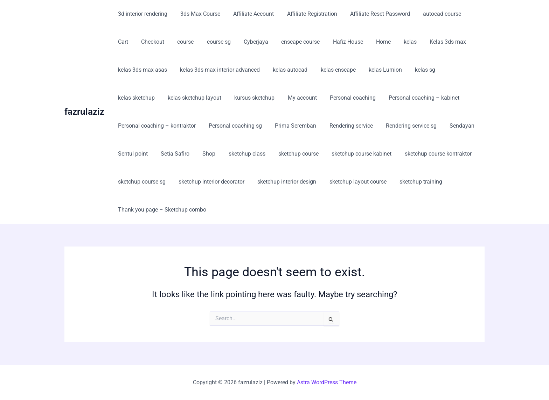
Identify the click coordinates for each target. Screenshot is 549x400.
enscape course (269, 41)
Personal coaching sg (232, 125)
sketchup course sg (141, 181)
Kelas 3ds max (409, 41)
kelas (373, 41)
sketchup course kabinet (351, 153)
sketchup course (290, 153)
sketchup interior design (282, 181)
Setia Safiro (172, 153)
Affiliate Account (249, 13)
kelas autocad (285, 69)
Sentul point (132, 153)
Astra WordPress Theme (326, 382)
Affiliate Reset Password (372, 13)
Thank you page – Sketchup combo (161, 209)
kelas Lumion (377, 69)
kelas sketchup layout (144, 97)
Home (348, 41)
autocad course (432, 13)
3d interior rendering (141, 13)
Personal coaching (296, 97)
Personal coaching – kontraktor (156, 125)
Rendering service (344, 125)
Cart (467, 13)
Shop (204, 153)
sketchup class (240, 153)
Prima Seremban (291, 125)
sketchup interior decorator (209, 181)
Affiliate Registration (305, 13)
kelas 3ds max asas (141, 69)
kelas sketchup (454, 69)
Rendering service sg (402, 125)
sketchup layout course (351, 181)
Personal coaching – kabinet (366, 97)
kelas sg (415, 69)
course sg (191, 41)
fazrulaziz (84, 111)
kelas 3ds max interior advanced (217, 69)
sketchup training (412, 181)
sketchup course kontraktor (425, 153)
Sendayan (451, 125)
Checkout (128, 41)
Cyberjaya (226, 41)
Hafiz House (314, 41)
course (159, 41)
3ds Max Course (197, 13)
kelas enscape (331, 69)
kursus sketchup (202, 97)
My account (247, 97)
